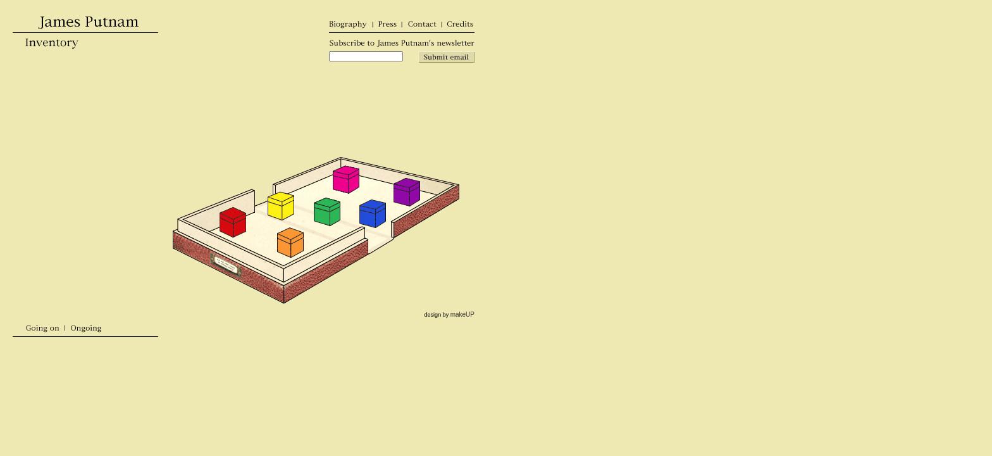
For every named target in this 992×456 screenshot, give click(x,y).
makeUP (462, 314)
